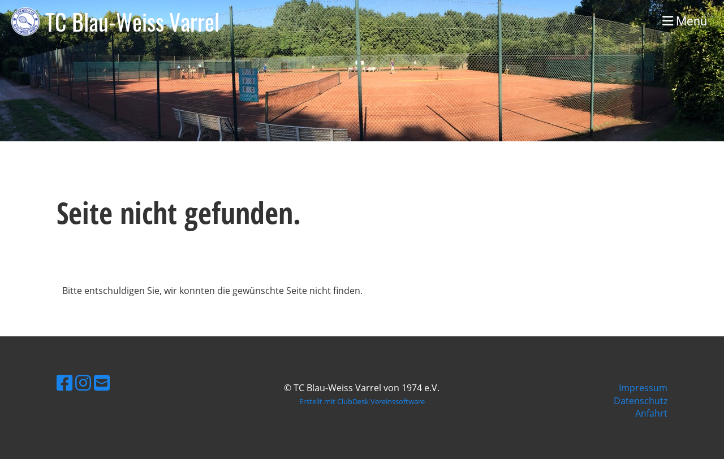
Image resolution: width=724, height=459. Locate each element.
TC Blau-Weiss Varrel (132, 21)
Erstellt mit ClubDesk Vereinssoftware (362, 401)
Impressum (643, 388)
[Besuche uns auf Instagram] (83, 382)
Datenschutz (640, 401)
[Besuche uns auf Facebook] (64, 382)
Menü (684, 21)
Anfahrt (651, 413)
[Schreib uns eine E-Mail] (102, 382)
